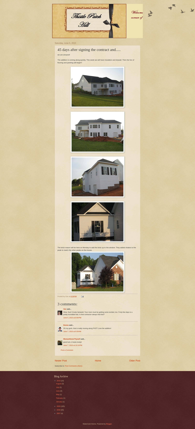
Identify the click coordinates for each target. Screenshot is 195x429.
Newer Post (61, 360)
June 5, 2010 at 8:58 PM (72, 318)
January (59, 402)
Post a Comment (67, 350)
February (59, 398)
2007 (59, 413)
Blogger (109, 424)
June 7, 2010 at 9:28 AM (72, 331)
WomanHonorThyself (71, 339)
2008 (59, 410)
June (58, 391)
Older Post (134, 360)
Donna (65, 325)
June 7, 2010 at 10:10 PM (72, 345)
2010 (59, 381)
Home (98, 360)
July (57, 387)
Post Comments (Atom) (73, 366)
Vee (64, 309)
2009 (59, 406)
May (58, 394)
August (59, 384)
